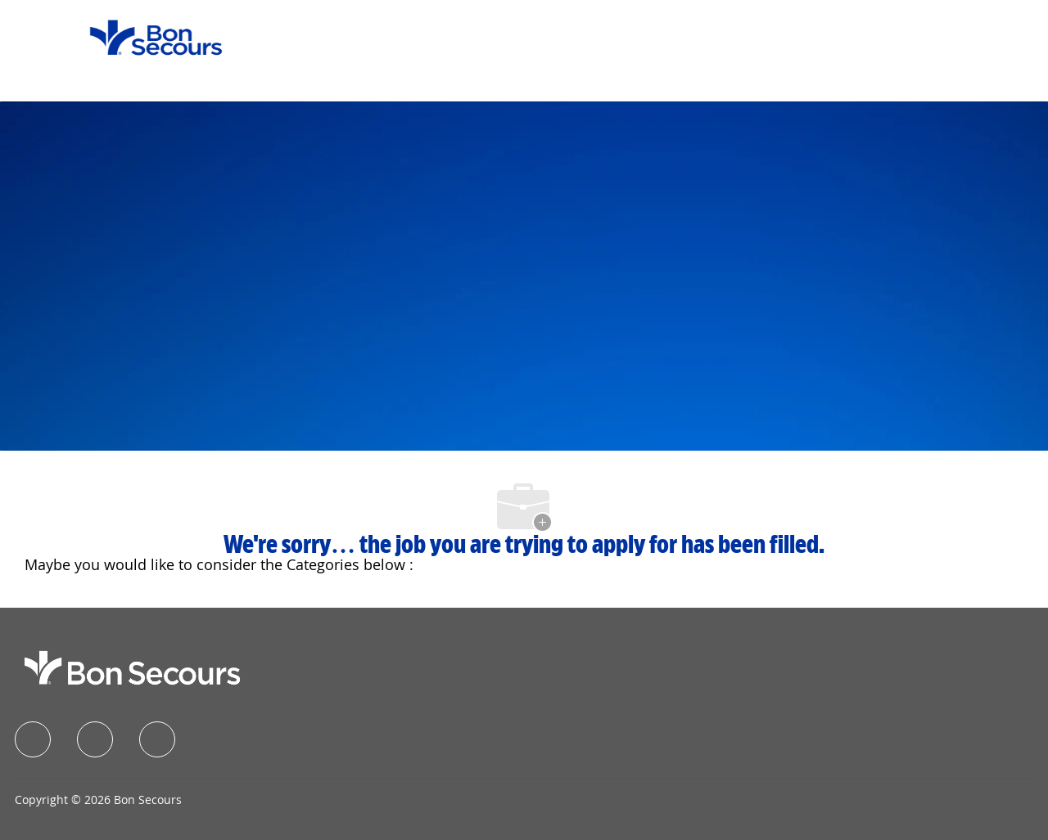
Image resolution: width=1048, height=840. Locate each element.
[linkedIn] (95, 739)
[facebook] (33, 739)
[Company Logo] (146, 36)
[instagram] (157, 739)
